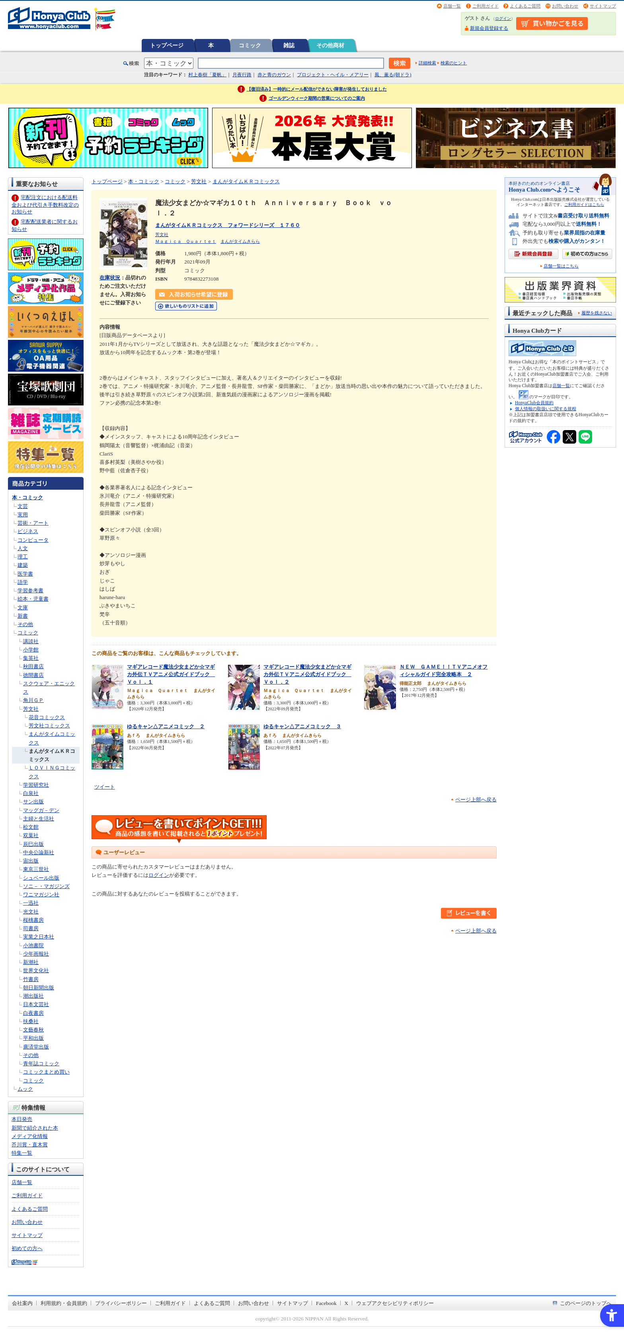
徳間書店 (33, 675)
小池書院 (33, 945)
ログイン (503, 18)
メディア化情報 (30, 1136)
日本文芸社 (36, 1004)
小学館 (31, 650)
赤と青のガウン (274, 75)
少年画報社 (36, 954)
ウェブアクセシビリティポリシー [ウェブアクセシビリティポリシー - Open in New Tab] (395, 1303)
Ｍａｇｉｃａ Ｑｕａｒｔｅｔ (185, 241)
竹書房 (31, 979)
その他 (25, 624)
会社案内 (22, 1303)
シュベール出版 (41, 878)
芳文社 (31, 709)
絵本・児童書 (33, 599)
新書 (23, 616)
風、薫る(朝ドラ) (392, 75)
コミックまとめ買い (46, 1072)
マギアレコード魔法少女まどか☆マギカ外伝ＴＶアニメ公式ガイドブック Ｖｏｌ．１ (171, 674)
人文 (23, 548)
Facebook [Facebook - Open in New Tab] (326, 1303)
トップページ (166, 45)
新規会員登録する (489, 28)
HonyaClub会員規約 (534, 402)
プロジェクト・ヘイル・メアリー (333, 75)
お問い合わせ (565, 6)
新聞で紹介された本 (35, 1128)
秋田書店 (33, 666)
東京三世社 (36, 869)
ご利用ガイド (485, 6)
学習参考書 (30, 590)
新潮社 (31, 962)
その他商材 (330, 45)
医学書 (25, 574)
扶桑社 (31, 1021)
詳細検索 (427, 62)
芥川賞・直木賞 (30, 1145)
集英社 (31, 658)
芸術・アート (33, 523)
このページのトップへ (586, 1303)
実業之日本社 (38, 937)
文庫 (23, 608)
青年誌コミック (41, 1063)
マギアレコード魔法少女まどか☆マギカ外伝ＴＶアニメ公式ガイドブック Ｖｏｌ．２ (307, 674)
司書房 (31, 928)
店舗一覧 (452, 6)
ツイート (104, 787)
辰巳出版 (33, 844)
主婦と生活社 (38, 819)
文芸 (23, 506)
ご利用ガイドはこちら (584, 204)
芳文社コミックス (49, 726)
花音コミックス (47, 717)
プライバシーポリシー (121, 1303)
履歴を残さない (596, 312)
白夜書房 (33, 1013)
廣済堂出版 (36, 1047)
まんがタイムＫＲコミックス (246, 181)
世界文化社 (36, 970)
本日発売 (22, 1119)
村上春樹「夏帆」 (207, 75)
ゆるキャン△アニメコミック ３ (302, 726)
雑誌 (288, 45)
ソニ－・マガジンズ (46, 886)
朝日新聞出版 (38, 988)
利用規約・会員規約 (64, 1303)
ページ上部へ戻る (476, 800)
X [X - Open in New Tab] (347, 1303)
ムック (25, 1089)
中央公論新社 (38, 852)
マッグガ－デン (41, 810)
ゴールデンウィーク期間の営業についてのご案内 (317, 98)
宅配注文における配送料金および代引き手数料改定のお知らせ (45, 204)
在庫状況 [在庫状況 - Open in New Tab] (109, 278)
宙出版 (31, 861)
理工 (23, 557)
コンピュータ (33, 540)
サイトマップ (603, 6)
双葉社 (31, 835)
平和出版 (33, 1038)
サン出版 (33, 802)
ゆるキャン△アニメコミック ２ (166, 726)
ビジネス (28, 531)
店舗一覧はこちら (561, 266)
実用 (23, 515)
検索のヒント (454, 62)
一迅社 (31, 903)
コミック (250, 45)
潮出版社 (33, 996)
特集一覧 (22, 1153)
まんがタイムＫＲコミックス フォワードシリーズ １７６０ (227, 225)
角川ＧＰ (33, 700)
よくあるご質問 (525, 6)
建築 (23, 565)
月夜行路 (242, 75)
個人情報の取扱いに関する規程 (545, 408)
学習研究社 (36, 785)
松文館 (31, 827)
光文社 (31, 912)
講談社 (31, 641)
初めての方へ (27, 1248)
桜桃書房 (33, 920)
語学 (23, 582)
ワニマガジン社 (41, 895)
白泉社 (31, 793)
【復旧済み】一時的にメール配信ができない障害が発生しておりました (317, 89)
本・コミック (27, 497)
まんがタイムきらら (240, 241)
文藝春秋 (33, 1030)
